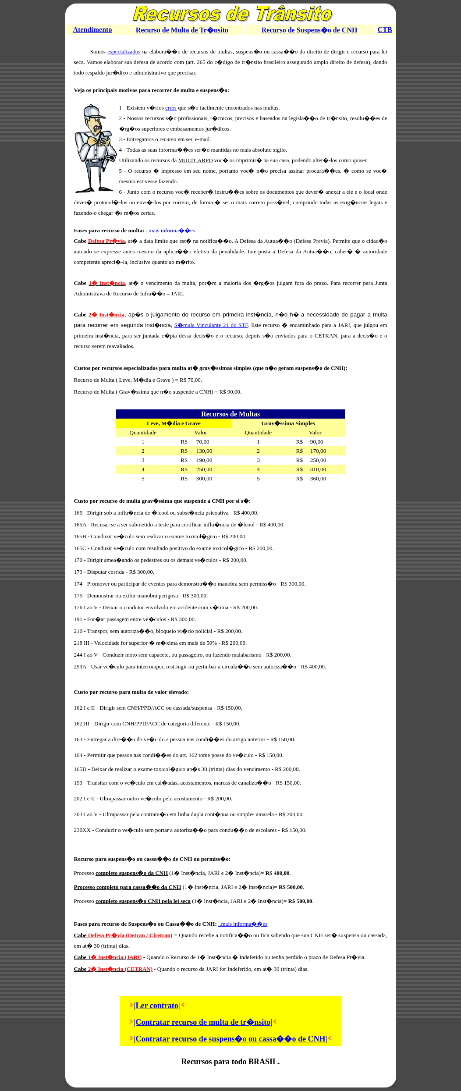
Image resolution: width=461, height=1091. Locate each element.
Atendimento (92, 29)
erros (171, 107)
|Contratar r (154, 1022)
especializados (123, 51)
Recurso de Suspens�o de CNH (310, 30)
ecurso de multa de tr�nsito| (223, 1022)
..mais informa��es (242, 923)
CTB (385, 29)
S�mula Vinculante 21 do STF (211, 325)
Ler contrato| (158, 1005)
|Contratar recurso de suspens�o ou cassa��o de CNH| (230, 1038)
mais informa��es (172, 230)
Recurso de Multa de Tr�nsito (182, 30)
